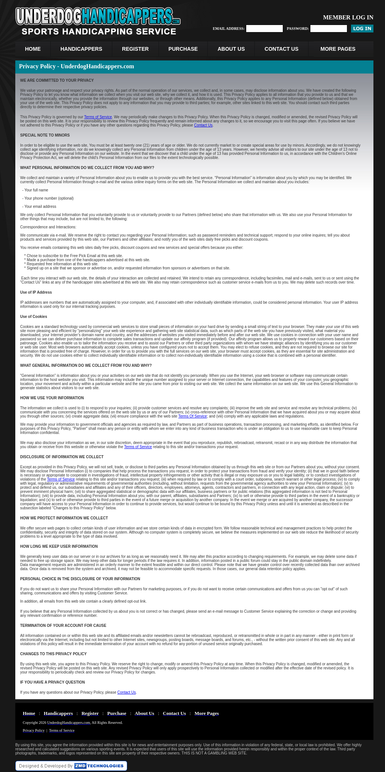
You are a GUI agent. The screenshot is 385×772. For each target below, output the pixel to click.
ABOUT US (231, 49)
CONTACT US (281, 49)
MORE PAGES (338, 49)
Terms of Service (98, 117)
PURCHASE (183, 49)
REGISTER (135, 49)
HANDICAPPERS (81, 49)
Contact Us (203, 125)
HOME (33, 49)
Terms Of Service (192, 416)
